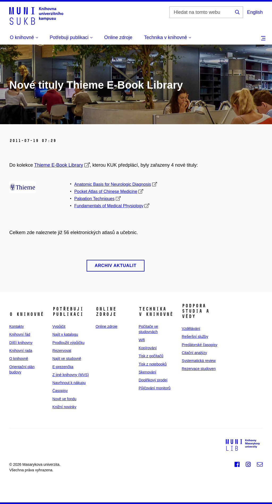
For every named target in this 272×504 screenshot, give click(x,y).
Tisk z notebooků (153, 364)
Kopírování (148, 348)
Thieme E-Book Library (58, 165)
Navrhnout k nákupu (69, 383)
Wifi (142, 340)
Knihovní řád (19, 334)
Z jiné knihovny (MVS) (70, 375)
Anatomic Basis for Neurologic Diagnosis (112, 184)
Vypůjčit (58, 326)
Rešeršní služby (195, 336)
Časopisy (60, 391)
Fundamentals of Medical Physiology (108, 206)
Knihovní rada (20, 350)
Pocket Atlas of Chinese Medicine (105, 191)
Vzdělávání (191, 328)
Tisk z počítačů (151, 356)
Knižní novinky (64, 407)
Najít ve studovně (66, 358)
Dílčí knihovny (20, 343)
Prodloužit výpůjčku (68, 343)
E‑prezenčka (62, 367)
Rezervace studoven (199, 369)
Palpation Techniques (94, 198)
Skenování (147, 372)
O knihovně (18, 358)
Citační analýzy (194, 353)
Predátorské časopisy (199, 345)
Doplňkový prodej (153, 380)
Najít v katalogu (65, 334)
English (255, 12)
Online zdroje (118, 37)
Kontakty (16, 326)
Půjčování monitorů (155, 388)
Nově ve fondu (64, 399)
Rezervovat (61, 350)
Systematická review (199, 361)
